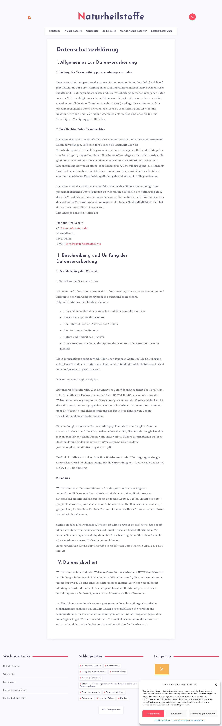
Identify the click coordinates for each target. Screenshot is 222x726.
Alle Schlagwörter (111, 710)
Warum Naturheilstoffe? (133, 31)
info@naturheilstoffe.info (83, 244)
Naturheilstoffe (73, 31)
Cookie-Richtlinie (163, 720)
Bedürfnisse (109, 31)
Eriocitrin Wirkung (115, 692)
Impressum (199, 720)
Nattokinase (113, 666)
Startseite (54, 31)
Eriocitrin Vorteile (91, 692)
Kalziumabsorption (91, 666)
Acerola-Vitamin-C (91, 678)
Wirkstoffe (92, 31)
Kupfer (123, 698)
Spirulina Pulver (106, 698)
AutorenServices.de (74, 228)
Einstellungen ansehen (203, 713)
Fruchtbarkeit (118, 672)
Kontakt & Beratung (162, 31)
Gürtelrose (87, 698)
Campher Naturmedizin (94, 672)
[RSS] (29, 17)
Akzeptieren (153, 713)
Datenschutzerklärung (182, 720)
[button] (215, 684)
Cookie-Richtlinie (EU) (14, 698)
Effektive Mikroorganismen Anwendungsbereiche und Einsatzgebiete (108, 685)
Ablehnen (176, 713)
